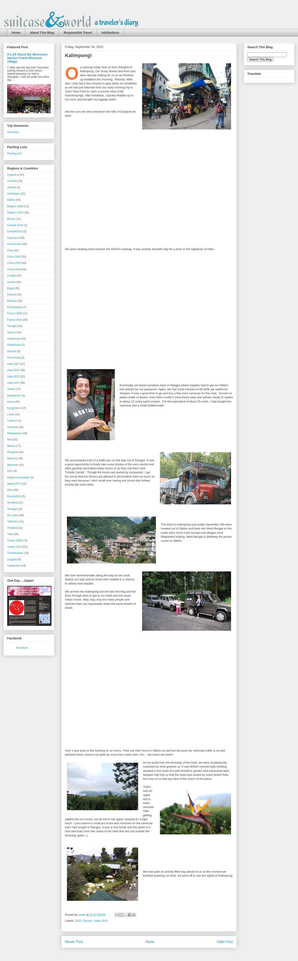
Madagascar (14, 433)
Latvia (10, 414)
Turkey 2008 (14, 540)
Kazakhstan (14, 395)
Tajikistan (12, 521)
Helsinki (11, 351)
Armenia (12, 181)
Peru (10, 489)
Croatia (11, 275)
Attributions (110, 32)
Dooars (88, 920)
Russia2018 (14, 496)
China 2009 (14, 256)
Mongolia (12, 452)
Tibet (10, 534)
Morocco (12, 458)
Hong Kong (13, 357)
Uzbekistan (13, 565)
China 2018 (14, 269)
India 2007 (13, 364)
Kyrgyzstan (13, 408)
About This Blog (42, 32)
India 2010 (101, 920)
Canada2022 (14, 231)
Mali (9, 439)
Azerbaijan (13, 193)
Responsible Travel (78, 32)
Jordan (11, 389)
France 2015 (14, 319)
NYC (10, 471)
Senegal (12, 509)
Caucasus (13, 237)
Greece (11, 332)
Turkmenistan (15, 553)
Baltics (11, 199)
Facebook (22, 647)
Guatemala (13, 338)
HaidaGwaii (14, 344)
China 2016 (14, 263)
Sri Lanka (12, 515)
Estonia (11, 294)
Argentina (12, 174)
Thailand (12, 527)
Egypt (10, 288)
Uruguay (12, 559)
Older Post (225, 942)
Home (16, 32)
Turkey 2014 (14, 546)
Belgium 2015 (15, 212)
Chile (10, 250)
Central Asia (14, 244)
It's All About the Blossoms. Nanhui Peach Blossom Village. (27, 58)
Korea (10, 401)
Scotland (12, 502)
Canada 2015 (15, 225)
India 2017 (13, 382)
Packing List (14, 153)
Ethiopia (12, 300)
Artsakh (11, 187)
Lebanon (12, 420)
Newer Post (74, 942)
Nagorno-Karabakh (18, 477)
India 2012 (13, 376)
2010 (78, 920)
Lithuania (12, 427)
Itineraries (13, 132)
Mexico (11, 446)
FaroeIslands (14, 307)
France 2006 (14, 313)
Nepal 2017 (14, 483)
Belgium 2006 (15, 206)
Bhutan (11, 219)
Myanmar (12, 464)
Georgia (12, 326)
